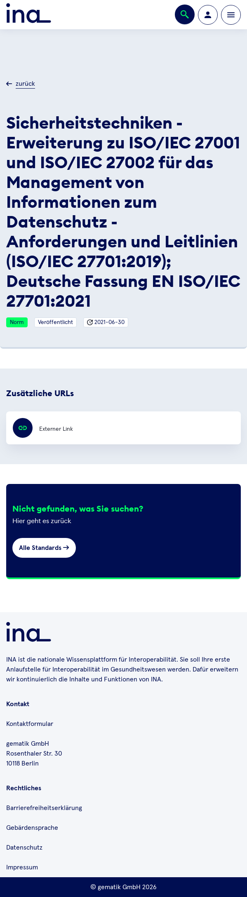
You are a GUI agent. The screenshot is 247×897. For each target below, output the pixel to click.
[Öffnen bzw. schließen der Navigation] (231, 15)
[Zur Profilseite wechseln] (208, 15)
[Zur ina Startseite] (28, 14)
